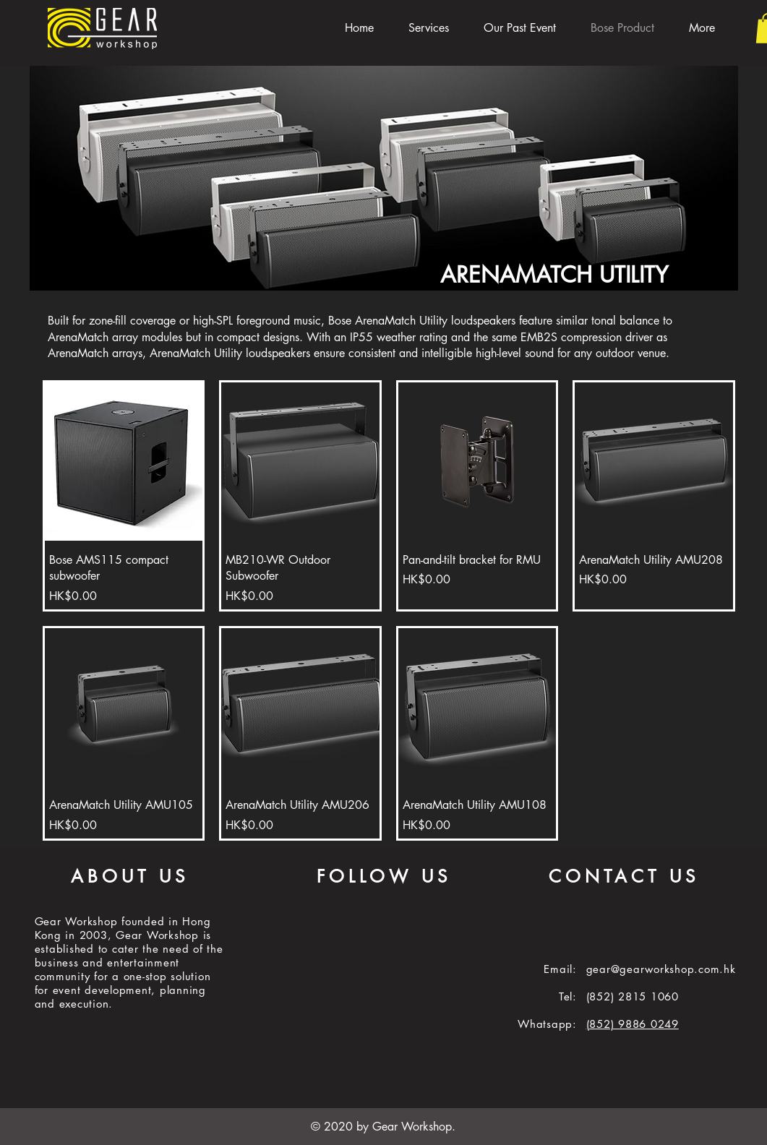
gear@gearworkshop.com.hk (661, 969)
